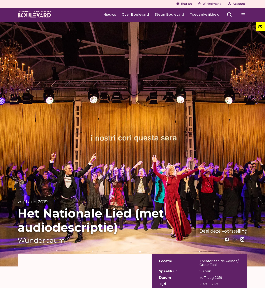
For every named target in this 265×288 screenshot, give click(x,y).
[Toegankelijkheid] (204, 15)
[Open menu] (229, 15)
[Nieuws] (109, 15)
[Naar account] (236, 4)
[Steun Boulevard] (169, 15)
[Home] (34, 15)
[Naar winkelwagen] (210, 4)
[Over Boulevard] (135, 15)
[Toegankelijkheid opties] (260, 26)
